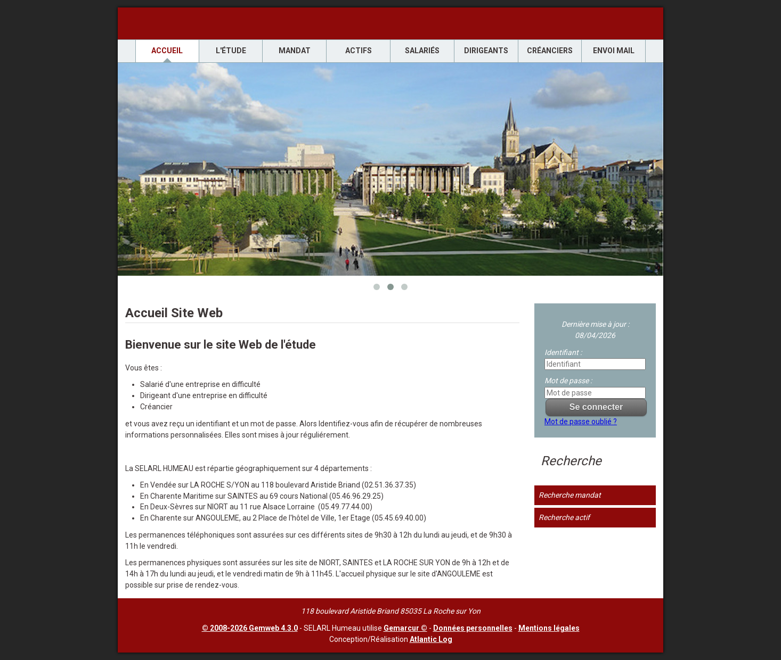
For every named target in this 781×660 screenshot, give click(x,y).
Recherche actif (564, 517)
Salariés (422, 50)
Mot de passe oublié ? (580, 421)
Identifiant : (563, 352)
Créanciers (550, 50)
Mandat (295, 50)
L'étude (231, 50)
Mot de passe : (568, 380)
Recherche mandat (570, 495)
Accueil (167, 50)
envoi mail (613, 50)
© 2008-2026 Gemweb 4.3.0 (250, 628)
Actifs (358, 50)
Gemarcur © (405, 628)
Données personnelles (472, 628)
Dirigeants (486, 50)
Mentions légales (549, 628)
